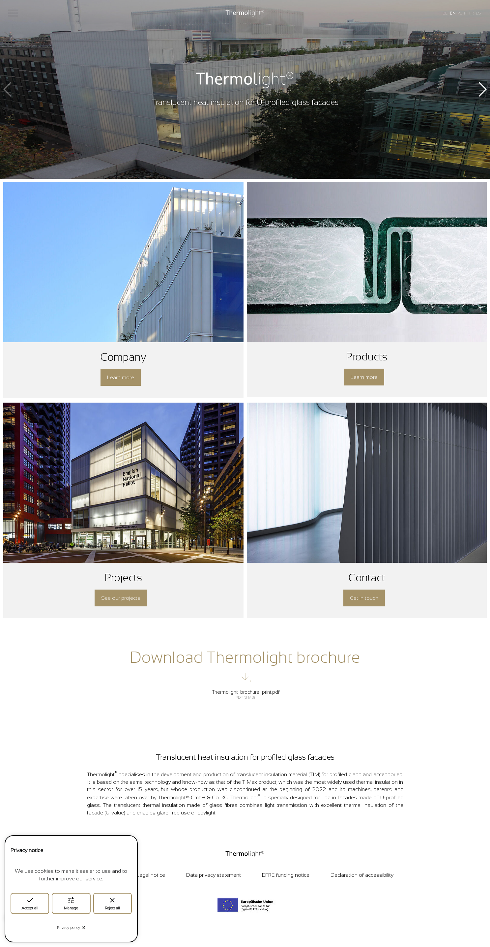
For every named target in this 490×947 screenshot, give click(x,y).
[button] (482, 89)
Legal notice (150, 875)
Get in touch (364, 598)
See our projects (120, 598)
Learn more (120, 377)
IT (465, 13)
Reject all (112, 903)
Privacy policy (71, 927)
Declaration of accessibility (362, 875)
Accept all (29, 903)
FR (471, 13)
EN (452, 13)
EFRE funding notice (285, 875)
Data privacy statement (213, 875)
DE (445, 13)
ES (478, 13)
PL (459, 13)
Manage (71, 903)
